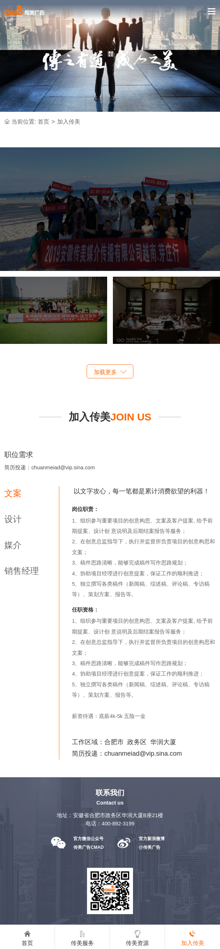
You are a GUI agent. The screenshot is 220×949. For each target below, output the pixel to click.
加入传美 (68, 121)
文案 (13, 493)
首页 (43, 121)
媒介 (13, 545)
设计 (13, 519)
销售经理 (21, 571)
